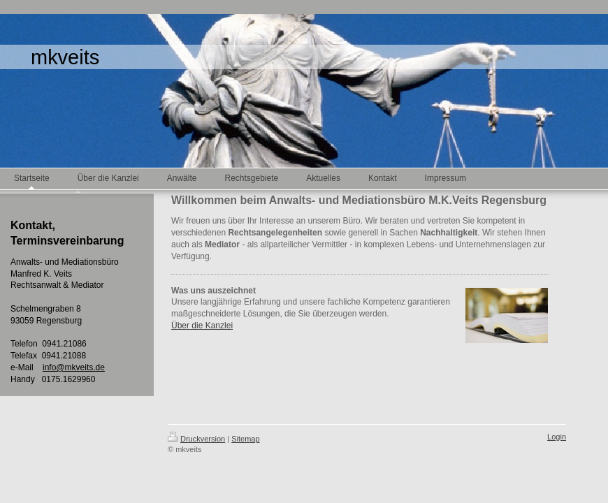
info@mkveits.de (74, 367)
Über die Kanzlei (202, 325)
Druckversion (196, 439)
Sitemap (245, 439)
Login (556, 436)
